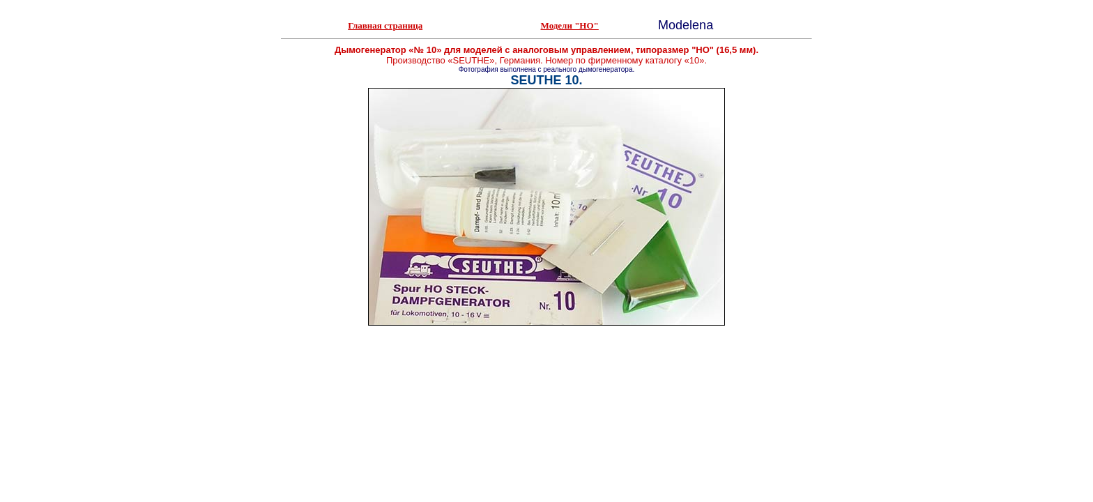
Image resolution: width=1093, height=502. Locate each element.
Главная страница (385, 25)
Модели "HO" (570, 25)
